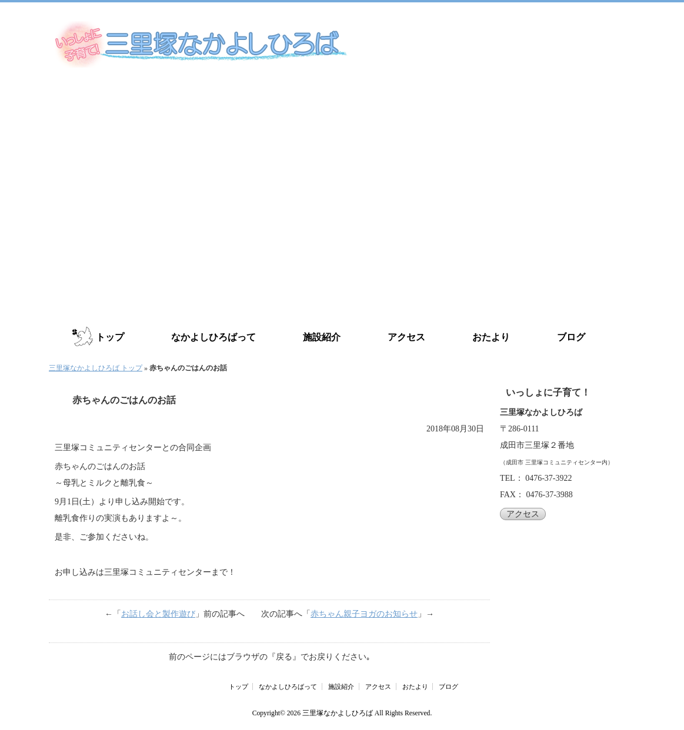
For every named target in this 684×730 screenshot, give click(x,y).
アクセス (406, 337)
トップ (110, 337)
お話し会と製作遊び (158, 614)
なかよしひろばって (213, 337)
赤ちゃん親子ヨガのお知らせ (364, 614)
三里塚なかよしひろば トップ (95, 368)
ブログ (571, 337)
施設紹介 (322, 337)
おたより (491, 337)
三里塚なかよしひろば (337, 713)
